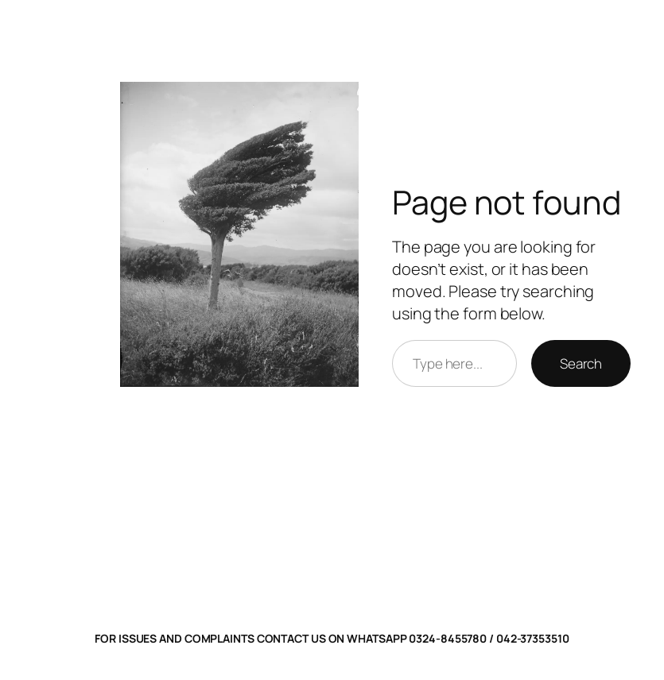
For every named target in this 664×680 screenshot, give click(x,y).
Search (581, 363)
